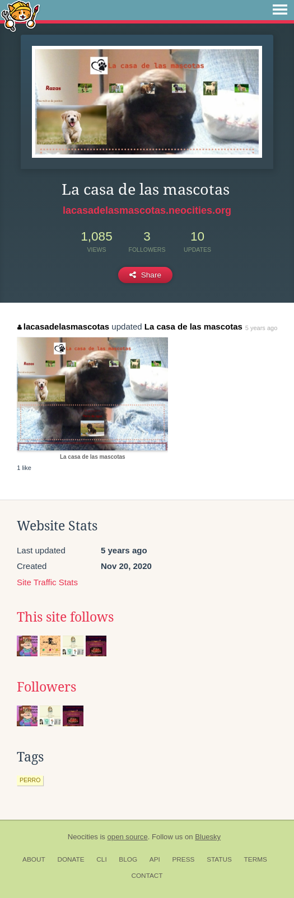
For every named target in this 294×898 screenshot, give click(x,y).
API (155, 859)
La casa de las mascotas (193, 326)
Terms (255, 859)
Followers (46, 687)
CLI (101, 859)
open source (128, 837)
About (33, 859)
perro (30, 780)
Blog (128, 859)
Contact (146, 876)
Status (219, 859)
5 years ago (261, 328)
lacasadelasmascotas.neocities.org (147, 210)
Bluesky (208, 837)
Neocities (83, 837)
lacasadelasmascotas (63, 326)
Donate (70, 859)
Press (183, 859)
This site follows (65, 617)
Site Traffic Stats (47, 582)
